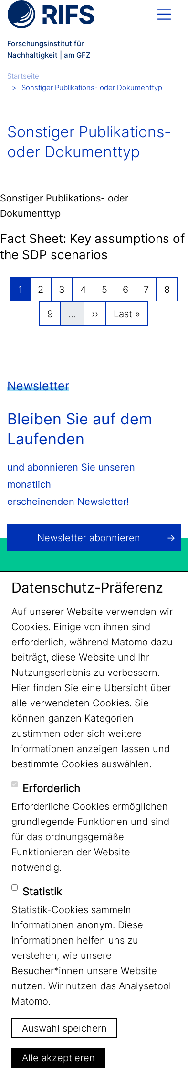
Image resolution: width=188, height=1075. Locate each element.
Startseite (23, 75)
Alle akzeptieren (58, 1058)
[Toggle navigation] (164, 14)
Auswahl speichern (64, 1028)
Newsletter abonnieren (88, 537)
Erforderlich (51, 788)
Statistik (42, 891)
